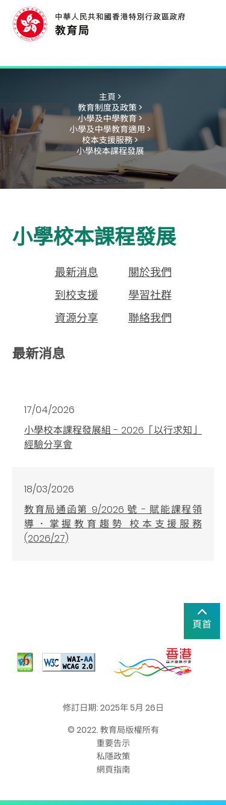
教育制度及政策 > (110, 107)
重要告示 (113, 743)
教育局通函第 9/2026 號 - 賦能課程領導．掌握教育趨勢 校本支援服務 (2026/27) (113, 524)
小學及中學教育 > (110, 118)
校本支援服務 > (110, 140)
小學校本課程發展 (110, 150)
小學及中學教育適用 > (110, 129)
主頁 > (110, 96)
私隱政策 (113, 756)
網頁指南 (113, 770)
